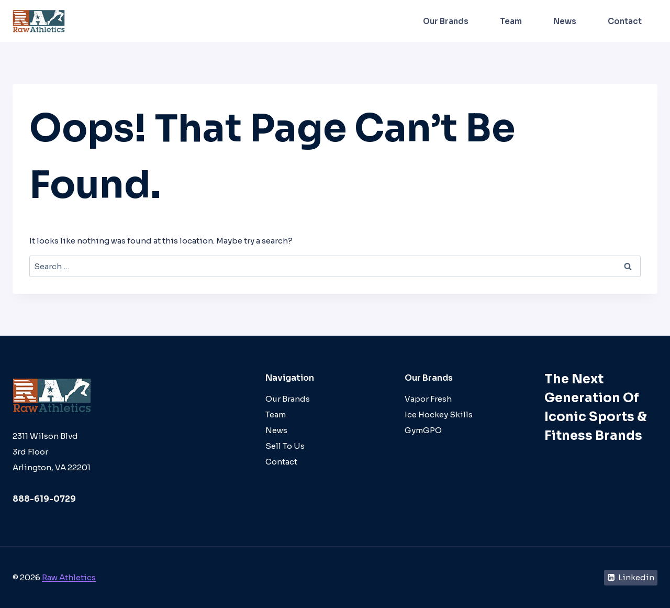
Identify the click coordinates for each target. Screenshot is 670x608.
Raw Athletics (69, 577)
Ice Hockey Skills (439, 414)
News (564, 21)
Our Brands (445, 21)
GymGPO (423, 430)
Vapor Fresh (428, 399)
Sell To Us (285, 446)
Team (511, 21)
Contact (625, 21)
